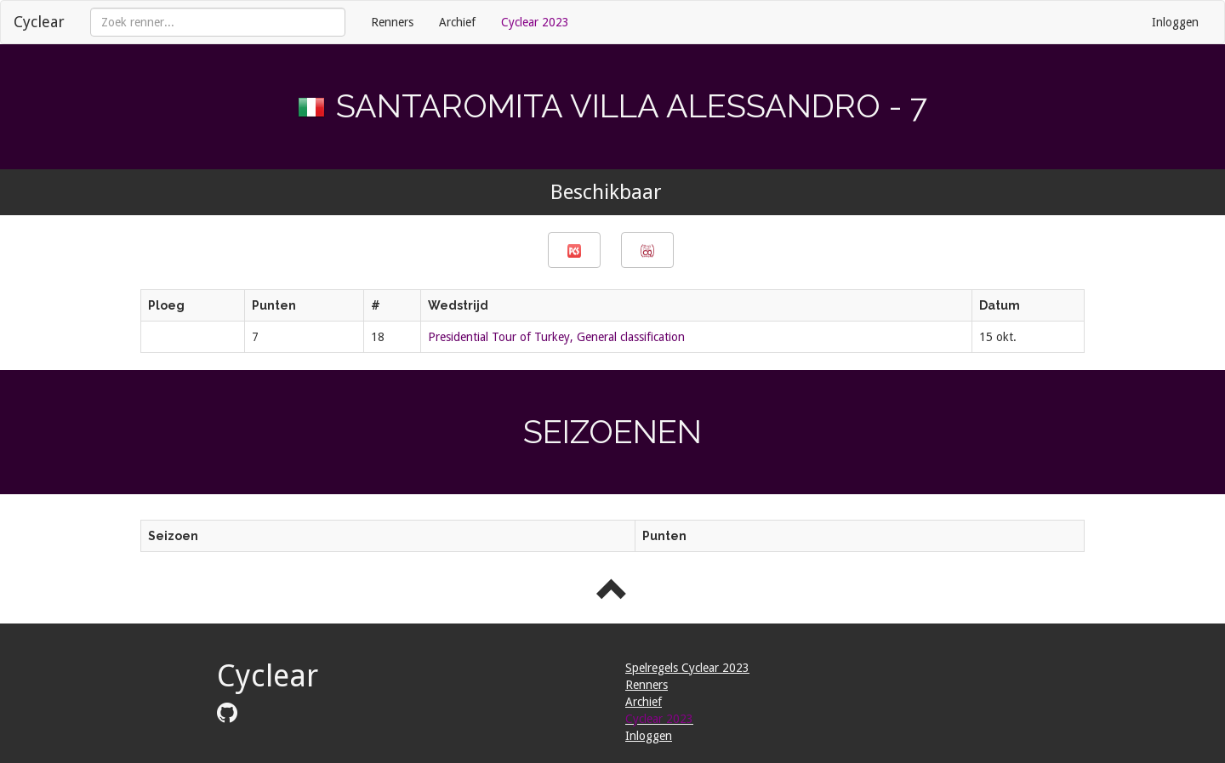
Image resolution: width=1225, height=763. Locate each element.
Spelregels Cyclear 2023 (687, 668)
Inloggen (1175, 22)
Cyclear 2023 (535, 22)
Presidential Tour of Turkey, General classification (556, 337)
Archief (457, 22)
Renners (392, 22)
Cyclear (39, 22)
